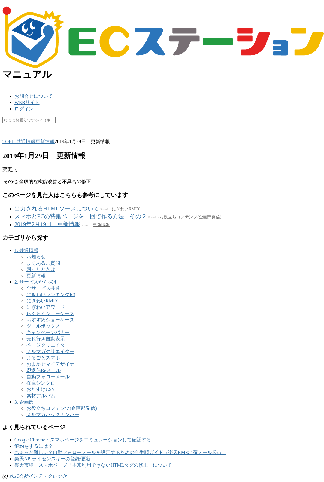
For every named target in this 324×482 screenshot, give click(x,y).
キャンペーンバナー (48, 332)
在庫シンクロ (40, 382)
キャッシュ (69, 134)
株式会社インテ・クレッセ (38, 476)
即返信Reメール (43, 370)
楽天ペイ (27, 134)
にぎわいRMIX (126, 209)
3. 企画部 (24, 401)
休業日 (114, 134)
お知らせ (36, 256)
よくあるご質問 (43, 263)
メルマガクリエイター (50, 351)
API (47, 134)
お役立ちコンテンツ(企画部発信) (190, 216)
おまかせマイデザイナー (52, 364)
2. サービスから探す (36, 281)
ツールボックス (43, 326)
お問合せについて (33, 96)
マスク (94, 134)
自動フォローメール (48, 376)
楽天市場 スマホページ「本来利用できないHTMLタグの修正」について (93, 465)
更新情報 (101, 224)
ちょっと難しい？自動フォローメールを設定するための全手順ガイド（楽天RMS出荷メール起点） (120, 452)
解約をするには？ (33, 446)
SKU (7, 134)
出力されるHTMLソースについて (56, 208)
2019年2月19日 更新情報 (47, 224)
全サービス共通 (43, 288)
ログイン (24, 108)
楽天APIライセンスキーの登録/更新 (52, 458)
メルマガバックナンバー (52, 414)
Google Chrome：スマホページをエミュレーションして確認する (82, 439)
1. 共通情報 (26, 250)
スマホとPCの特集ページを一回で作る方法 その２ (80, 216)
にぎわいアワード (45, 307)
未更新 (135, 134)
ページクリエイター (48, 345)
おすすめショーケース (50, 319)
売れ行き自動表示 (45, 338)
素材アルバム (40, 395)
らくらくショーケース (50, 313)
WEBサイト (27, 102)
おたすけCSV (40, 389)
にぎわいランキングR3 (50, 294)
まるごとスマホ (43, 357)
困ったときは (40, 269)
